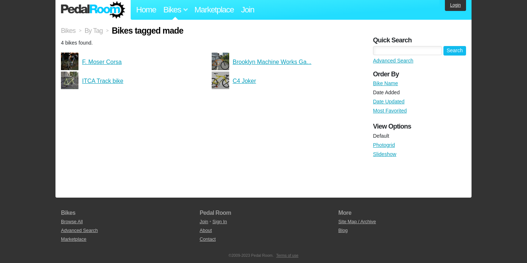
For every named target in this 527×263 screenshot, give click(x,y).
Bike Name (385, 83)
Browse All (72, 221)
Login (455, 5)
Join (247, 9)
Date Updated (388, 101)
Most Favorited (390, 111)
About (206, 230)
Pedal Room (93, 10)
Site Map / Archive (357, 221)
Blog (343, 230)
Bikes (68, 30)
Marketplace (214, 9)
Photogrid (384, 145)
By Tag (94, 30)
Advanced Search (393, 61)
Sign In (219, 221)
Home (146, 9)
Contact (208, 239)
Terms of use (287, 255)
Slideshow (384, 154)
